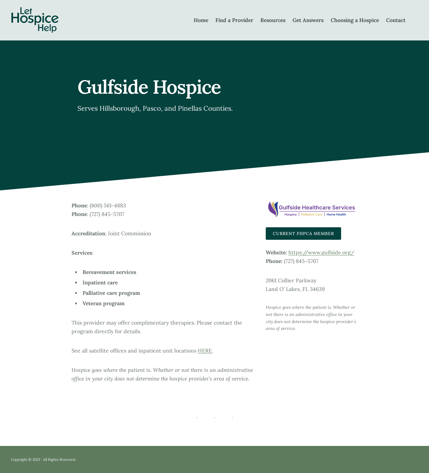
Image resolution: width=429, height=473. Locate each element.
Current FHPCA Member (303, 233)
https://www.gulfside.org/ (321, 252)
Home (201, 20)
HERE (205, 350)
